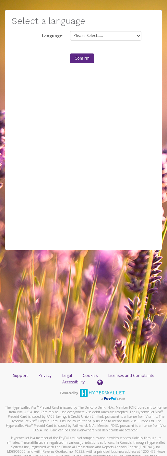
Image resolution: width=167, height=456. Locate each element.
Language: (53, 36)
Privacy (45, 375)
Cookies (90, 375)
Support (20, 375)
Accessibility (73, 382)
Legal (67, 375)
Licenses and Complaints (131, 375)
